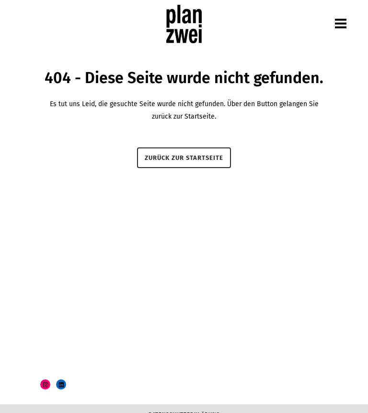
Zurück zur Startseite (184, 157)
